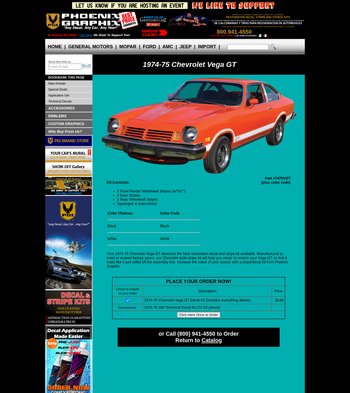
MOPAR (128, 46)
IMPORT (207, 46)
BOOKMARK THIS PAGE (66, 77)
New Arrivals (57, 83)
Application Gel (58, 95)
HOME (54, 46)
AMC (168, 46)
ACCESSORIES (61, 108)
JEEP (185, 46)
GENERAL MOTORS (90, 46)
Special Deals (57, 89)
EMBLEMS (57, 116)
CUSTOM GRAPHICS (66, 124)
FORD (149, 46)
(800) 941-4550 (196, 334)
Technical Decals (60, 101)
